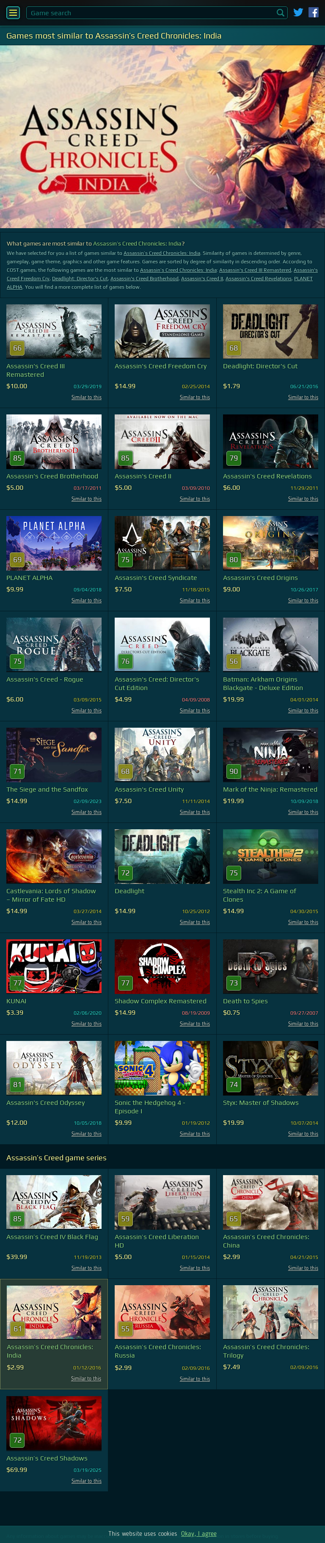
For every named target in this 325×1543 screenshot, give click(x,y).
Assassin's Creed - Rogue (44, 679)
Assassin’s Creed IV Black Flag (52, 1237)
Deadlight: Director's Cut (80, 279)
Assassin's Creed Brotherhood (144, 279)
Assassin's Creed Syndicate (156, 578)
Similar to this (87, 397)
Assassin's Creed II (202, 279)
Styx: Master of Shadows (261, 1103)
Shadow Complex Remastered (161, 1001)
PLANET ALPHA (29, 578)
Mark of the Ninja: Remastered (270, 789)
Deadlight (129, 891)
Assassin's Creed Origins (260, 578)
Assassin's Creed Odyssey (45, 1103)
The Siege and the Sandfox (47, 789)
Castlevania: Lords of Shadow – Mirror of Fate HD (51, 895)
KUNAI (16, 1001)
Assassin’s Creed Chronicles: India (137, 243)
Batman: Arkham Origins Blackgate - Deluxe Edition (263, 683)
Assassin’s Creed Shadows (47, 1458)
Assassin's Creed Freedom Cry (161, 366)
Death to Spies (245, 1001)
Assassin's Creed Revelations (259, 279)
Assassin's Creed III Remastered (255, 270)
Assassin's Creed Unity (149, 789)
